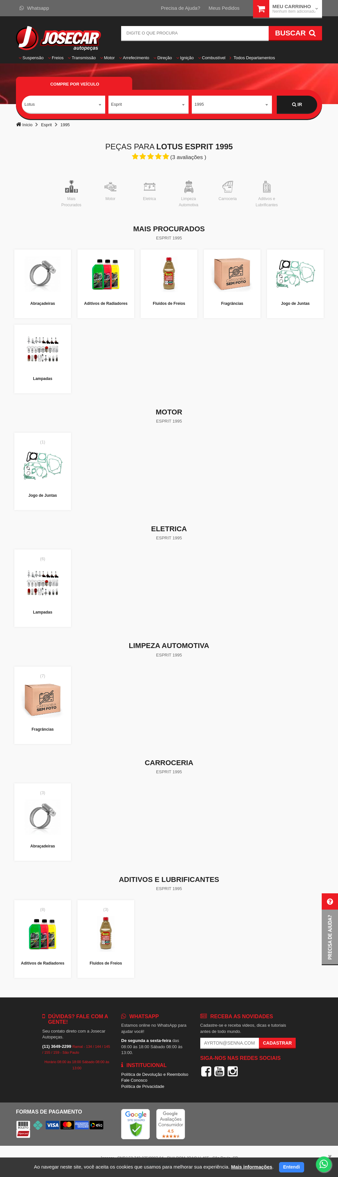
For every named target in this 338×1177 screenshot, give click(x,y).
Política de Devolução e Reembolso (154, 1074)
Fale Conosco (134, 1080)
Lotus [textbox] (29, 104)
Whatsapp (34, 8)
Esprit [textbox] (116, 104)
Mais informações (251, 1167)
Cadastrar (277, 1043)
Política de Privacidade (142, 1086)
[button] (330, 929)
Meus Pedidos (223, 8)
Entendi (291, 1167)
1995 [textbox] (199, 104)
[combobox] (63, 105)
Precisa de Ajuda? (180, 8)
